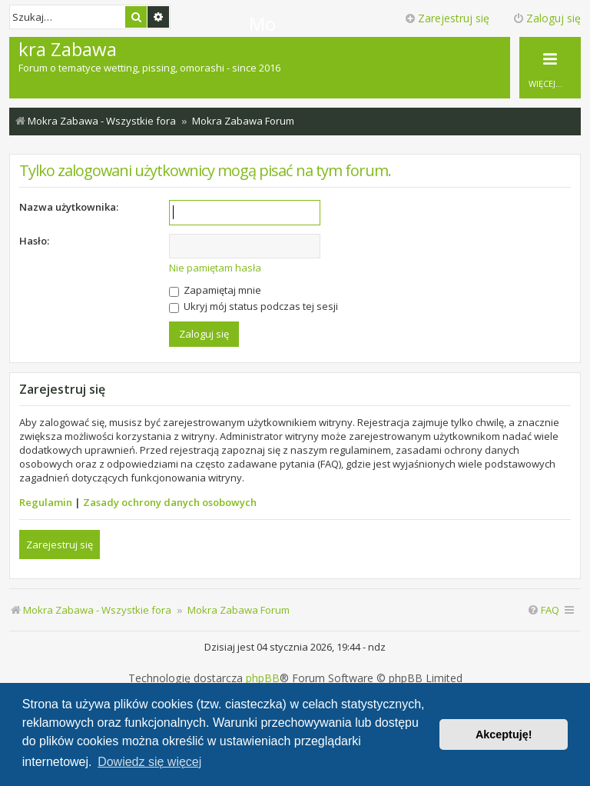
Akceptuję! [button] (504, 734)
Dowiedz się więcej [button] (149, 761)
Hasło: (34, 241)
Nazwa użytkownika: (68, 207)
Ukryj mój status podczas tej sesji (253, 306)
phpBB (263, 678)
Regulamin (45, 502)
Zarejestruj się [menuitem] (446, 18)
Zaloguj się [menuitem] (546, 18)
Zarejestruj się (59, 544)
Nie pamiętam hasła (215, 268)
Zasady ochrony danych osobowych (170, 502)
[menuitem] (543, 610)
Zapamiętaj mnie (215, 290)
